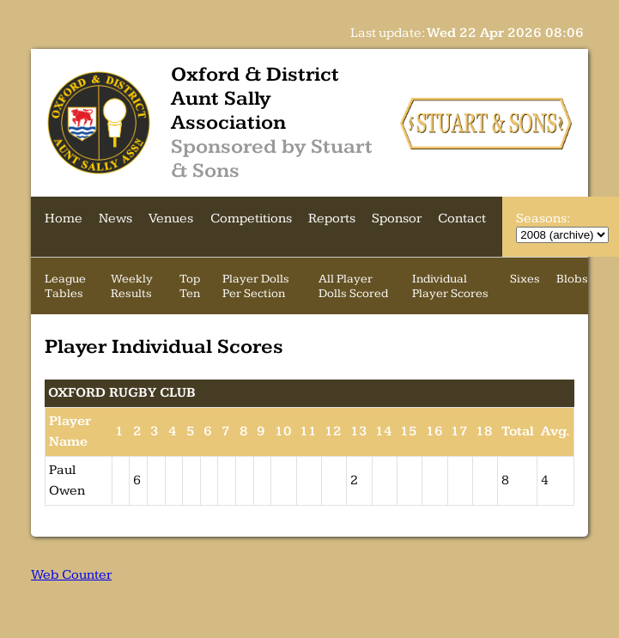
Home (63, 218)
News (115, 218)
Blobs (572, 278)
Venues (171, 218)
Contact (462, 218)
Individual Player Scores (450, 286)
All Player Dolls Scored (353, 286)
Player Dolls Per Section (255, 286)
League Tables (65, 286)
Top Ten (189, 286)
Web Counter (71, 575)
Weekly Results (132, 286)
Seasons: (542, 218)
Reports (331, 218)
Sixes (525, 278)
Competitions (251, 218)
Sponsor (397, 218)
